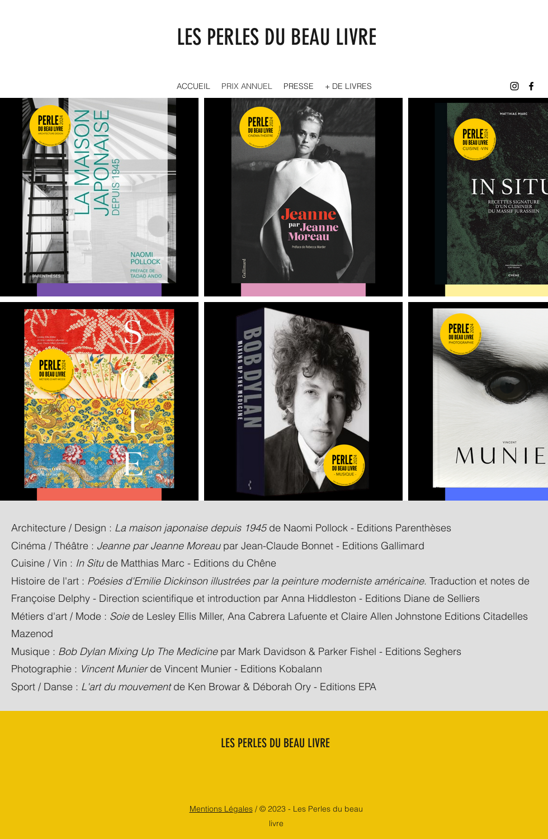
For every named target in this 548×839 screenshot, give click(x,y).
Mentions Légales (221, 809)
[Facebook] (531, 86)
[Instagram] (514, 86)
